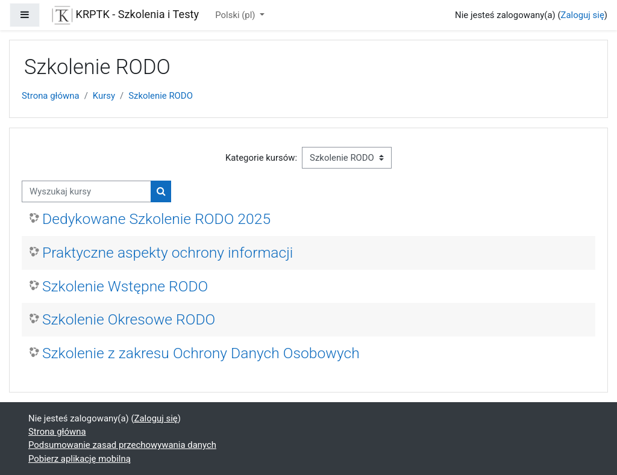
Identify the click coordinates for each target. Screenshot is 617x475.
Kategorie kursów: (261, 157)
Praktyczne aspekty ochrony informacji (167, 252)
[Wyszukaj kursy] (86, 191)
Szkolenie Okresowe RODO (128, 319)
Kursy (104, 95)
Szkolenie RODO (160, 95)
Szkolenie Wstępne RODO (125, 286)
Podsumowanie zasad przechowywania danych (122, 444)
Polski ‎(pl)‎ (236, 15)
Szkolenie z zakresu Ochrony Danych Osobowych (201, 353)
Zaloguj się (582, 15)
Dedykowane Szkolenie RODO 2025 (156, 219)
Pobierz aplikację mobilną (79, 458)
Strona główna (51, 95)
